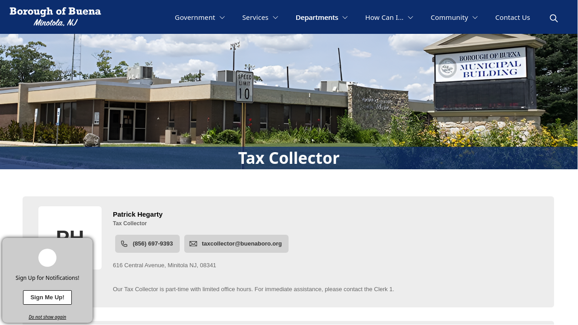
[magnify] (554, 18)
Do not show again (47, 317)
